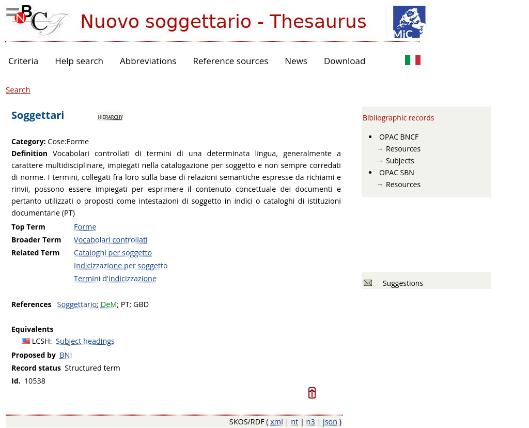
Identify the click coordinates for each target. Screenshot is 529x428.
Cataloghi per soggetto (113, 252)
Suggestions (401, 283)
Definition (29, 153)
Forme (85, 227)
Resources (403, 149)
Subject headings (85, 341)
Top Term (28, 227)
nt (294, 421)
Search (18, 89)
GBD (141, 304)
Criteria (23, 61)
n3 (310, 421)
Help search (79, 61)
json (330, 421)
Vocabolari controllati (111, 239)
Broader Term (36, 239)
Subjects (400, 160)
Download (345, 61)
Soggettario (77, 304)
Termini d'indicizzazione (115, 278)
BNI (65, 355)
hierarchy (110, 116)
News (296, 61)
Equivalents (32, 329)
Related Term (35, 252)
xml (276, 421)
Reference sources (230, 61)
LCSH (41, 341)
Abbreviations (148, 61)
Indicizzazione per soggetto (121, 265)
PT (125, 304)
